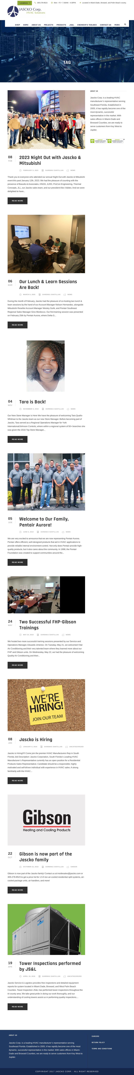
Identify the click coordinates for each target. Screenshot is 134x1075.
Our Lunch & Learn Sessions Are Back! (48, 285)
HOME (25, 25)
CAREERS (95, 1036)
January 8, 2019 (30, 746)
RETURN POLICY (98, 1042)
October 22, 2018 (30, 866)
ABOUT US (36, 25)
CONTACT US (105, 25)
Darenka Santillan (54, 170)
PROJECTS (48, 25)
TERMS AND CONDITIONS (102, 1049)
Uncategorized (76, 746)
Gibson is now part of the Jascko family (45, 857)
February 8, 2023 (30, 170)
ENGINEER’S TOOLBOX (87, 25)
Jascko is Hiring (35, 740)
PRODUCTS (61, 25)
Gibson (74, 866)
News (73, 170)
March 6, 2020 (29, 294)
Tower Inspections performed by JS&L (50, 966)
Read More (17, 201)
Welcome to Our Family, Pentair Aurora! (44, 522)
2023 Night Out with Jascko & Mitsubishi (50, 160)
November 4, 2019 (31, 409)
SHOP (17, 25)
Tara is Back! (32, 402)
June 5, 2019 (28, 532)
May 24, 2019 (28, 634)
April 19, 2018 (29, 976)
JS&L (71, 25)
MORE (117, 25)
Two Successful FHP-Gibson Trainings (47, 625)
